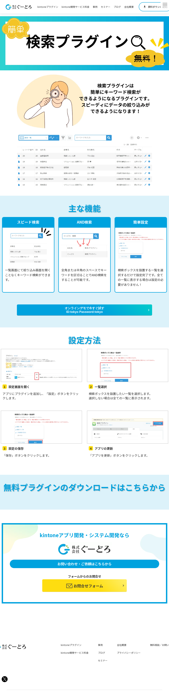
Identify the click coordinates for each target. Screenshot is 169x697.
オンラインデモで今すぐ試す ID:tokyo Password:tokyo (84, 310)
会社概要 (129, 6)
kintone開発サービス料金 (75, 6)
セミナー (105, 6)
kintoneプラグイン (47, 6)
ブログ (117, 6)
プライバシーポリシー (129, 652)
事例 (95, 6)
